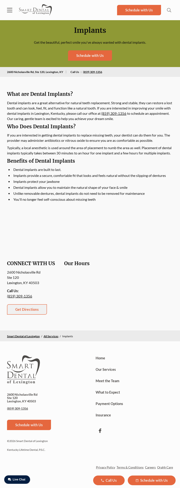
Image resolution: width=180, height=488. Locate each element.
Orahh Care (165, 467)
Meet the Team (107, 381)
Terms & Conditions (130, 467)
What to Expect (108, 392)
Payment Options (109, 403)
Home (100, 358)
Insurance (103, 415)
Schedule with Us (139, 10)
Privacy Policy (105, 467)
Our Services (106, 369)
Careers (150, 467)
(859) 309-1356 (92, 72)
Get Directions (27, 309)
